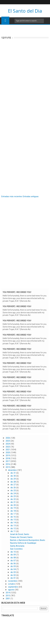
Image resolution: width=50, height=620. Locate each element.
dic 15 (13, 519)
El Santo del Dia (25, 11)
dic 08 (13, 557)
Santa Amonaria (17, 546)
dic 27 (13, 484)
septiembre (13, 587)
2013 (8, 595)
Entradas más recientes (11, 196)
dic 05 (13, 566)
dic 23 (13, 496)
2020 (8, 452)
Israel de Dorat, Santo (19, 534)
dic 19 (13, 508)
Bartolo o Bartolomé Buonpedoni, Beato (27, 540)
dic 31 (13, 473)
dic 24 (13, 493)
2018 (8, 458)
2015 (8, 467)
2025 (8, 441)
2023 (8, 447)
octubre (11, 584)
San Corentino (16, 549)
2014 (8, 592)
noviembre (13, 581)
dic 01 (13, 578)
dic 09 (13, 554)
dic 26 (13, 487)
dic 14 (13, 522)
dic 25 (13, 490)
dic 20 (13, 505)
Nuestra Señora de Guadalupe (23, 543)
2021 (8, 449)
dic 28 (13, 482)
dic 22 (13, 499)
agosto (11, 589)
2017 (8, 461)
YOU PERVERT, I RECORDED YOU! (17, 292)
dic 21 (13, 502)
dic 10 (13, 552)
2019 (8, 455)
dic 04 (13, 569)
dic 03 (13, 572)
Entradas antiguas (31, 196)
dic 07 (13, 560)
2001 (8, 598)
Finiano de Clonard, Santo (21, 537)
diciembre (12, 470)
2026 (8, 438)
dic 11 (13, 531)
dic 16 (13, 517)
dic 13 (13, 525)
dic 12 (13, 528)
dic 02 (13, 575)
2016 (8, 464)
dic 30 (13, 476)
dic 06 (13, 563)
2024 (8, 444)
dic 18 (13, 511)
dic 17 (13, 514)
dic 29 (13, 479)
